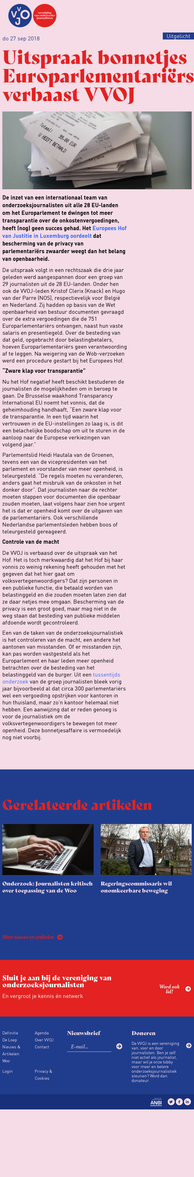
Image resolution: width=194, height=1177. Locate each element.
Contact (42, 1046)
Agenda (42, 1032)
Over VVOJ (44, 1039)
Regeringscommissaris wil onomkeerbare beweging (136, 886)
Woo (6, 1060)
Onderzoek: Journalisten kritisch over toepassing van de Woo (47, 886)
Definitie (10, 1032)
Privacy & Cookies (43, 1074)
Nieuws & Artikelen (11, 1050)
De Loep (9, 1039)
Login (7, 1071)
